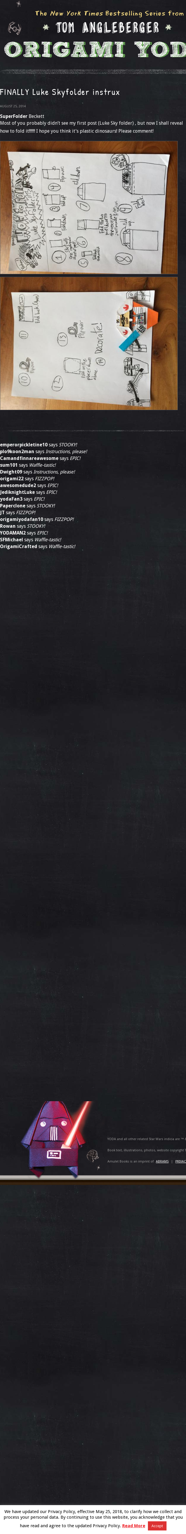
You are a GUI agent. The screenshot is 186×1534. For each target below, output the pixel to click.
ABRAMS (162, 1161)
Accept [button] (157, 1526)
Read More (133, 1525)
